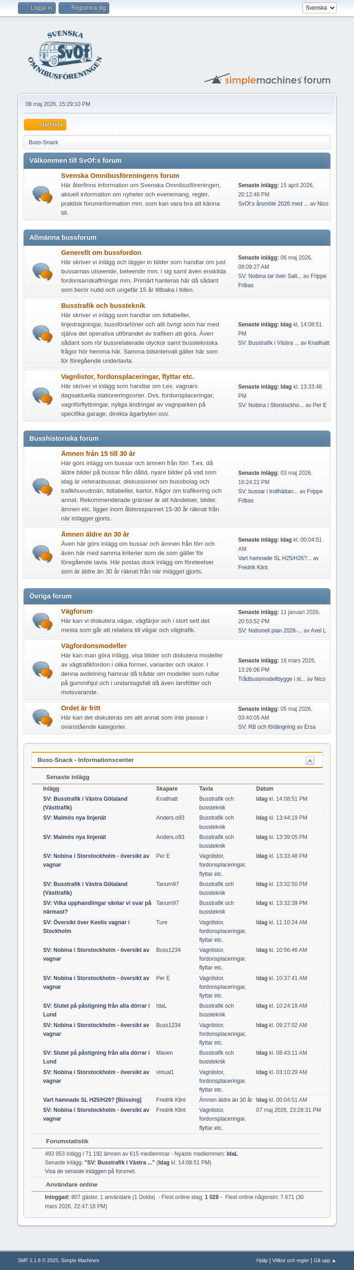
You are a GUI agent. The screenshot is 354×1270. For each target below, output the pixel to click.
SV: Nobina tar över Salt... (270, 276)
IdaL (161, 1006)
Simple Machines (80, 1260)
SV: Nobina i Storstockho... (271, 405)
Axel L (318, 630)
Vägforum (76, 611)
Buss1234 (168, 950)
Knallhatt (319, 343)
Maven (164, 1053)
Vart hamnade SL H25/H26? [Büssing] (92, 1100)
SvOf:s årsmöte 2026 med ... (273, 204)
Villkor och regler (290, 1260)
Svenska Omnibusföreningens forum (120, 175)
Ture (161, 922)
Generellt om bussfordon (101, 252)
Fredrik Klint (253, 567)
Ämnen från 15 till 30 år (98, 453)
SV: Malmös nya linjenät (74, 818)
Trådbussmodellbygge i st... (272, 679)
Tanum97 (167, 884)
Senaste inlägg (63, 777)
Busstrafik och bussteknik (103, 305)
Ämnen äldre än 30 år (95, 534)
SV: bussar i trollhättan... (268, 491)
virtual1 (165, 1072)
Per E (320, 405)
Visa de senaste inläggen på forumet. (90, 1171)
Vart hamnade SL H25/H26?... (275, 558)
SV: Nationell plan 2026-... (270, 630)
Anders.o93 (170, 818)
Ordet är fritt (80, 708)
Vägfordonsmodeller (94, 646)
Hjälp (262, 1260)
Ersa (310, 727)
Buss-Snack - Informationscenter (85, 759)
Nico (323, 204)
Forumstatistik (62, 1141)
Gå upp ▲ (325, 1260)
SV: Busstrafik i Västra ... (268, 343)
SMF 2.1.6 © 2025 (38, 1260)
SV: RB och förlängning (266, 727)
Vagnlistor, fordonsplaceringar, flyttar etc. (127, 376)
